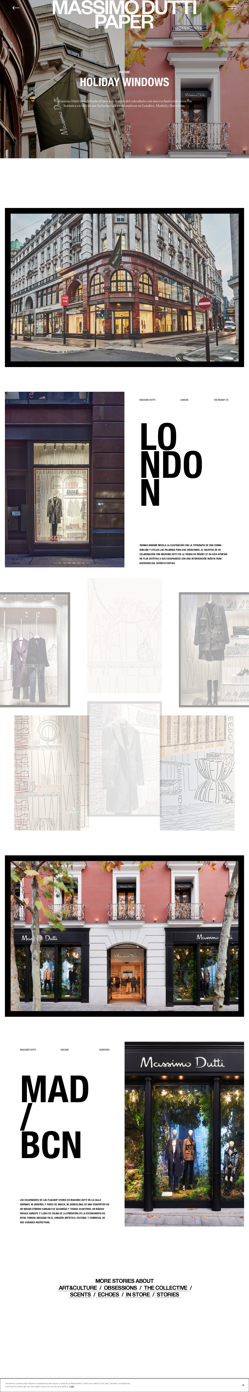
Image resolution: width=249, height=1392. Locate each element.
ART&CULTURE (78, 1287)
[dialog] (124, 1385)
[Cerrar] (243, 1385)
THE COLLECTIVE (165, 1287)
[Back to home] (16, 7)
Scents (80, 1294)
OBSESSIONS (120, 1287)
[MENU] (232, 7)
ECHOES (108, 1294)
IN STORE (138, 1294)
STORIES (168, 1294)
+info (71, 1386)
